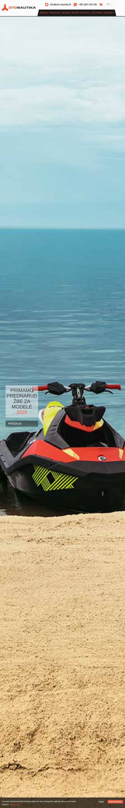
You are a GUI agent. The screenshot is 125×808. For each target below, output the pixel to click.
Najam (66, 12)
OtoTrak (96, 12)
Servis (44, 12)
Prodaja (55, 12)
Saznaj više (15, 804)
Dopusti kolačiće (115, 802)
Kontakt (108, 12)
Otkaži (101, 802)
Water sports (80, 12)
